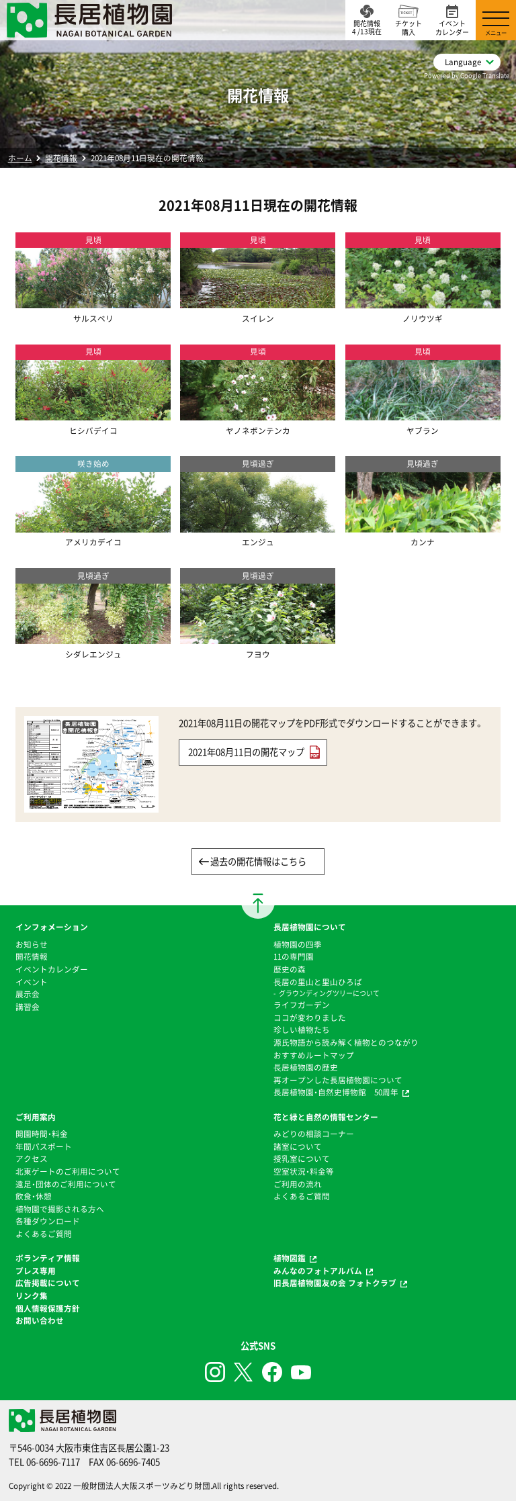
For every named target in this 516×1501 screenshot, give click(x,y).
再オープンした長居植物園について (337, 1080)
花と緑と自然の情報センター (325, 1117)
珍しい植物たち (301, 1030)
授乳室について (301, 1158)
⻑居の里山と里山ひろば (317, 982)
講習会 (27, 1007)
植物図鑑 (289, 1258)
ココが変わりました (309, 1017)
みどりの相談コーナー (313, 1134)
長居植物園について (309, 927)
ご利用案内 (35, 1117)
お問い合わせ (39, 1320)
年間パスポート (43, 1146)
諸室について (297, 1146)
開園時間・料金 (41, 1134)
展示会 (27, 994)
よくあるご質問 (43, 1234)
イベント (31, 982)
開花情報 (61, 158)
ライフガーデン (301, 1005)
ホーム (20, 158)
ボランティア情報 (47, 1258)
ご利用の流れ (297, 1184)
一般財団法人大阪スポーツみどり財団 (141, 1486)
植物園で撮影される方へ (59, 1209)
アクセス (31, 1158)
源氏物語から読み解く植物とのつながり (346, 1042)
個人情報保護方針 (47, 1308)
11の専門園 (293, 956)
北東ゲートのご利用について (67, 1171)
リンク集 (31, 1295)
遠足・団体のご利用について (65, 1184)
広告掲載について (47, 1283)
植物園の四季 (297, 944)
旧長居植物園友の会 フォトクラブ (334, 1283)
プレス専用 (35, 1271)
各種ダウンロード (47, 1221)
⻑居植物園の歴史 (305, 1067)
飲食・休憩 (33, 1196)
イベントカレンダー (51, 969)
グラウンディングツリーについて (329, 993)
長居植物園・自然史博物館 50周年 (335, 1092)
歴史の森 (289, 969)
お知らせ (31, 944)
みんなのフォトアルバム (317, 1271)
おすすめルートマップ (313, 1055)
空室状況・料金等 (303, 1171)
